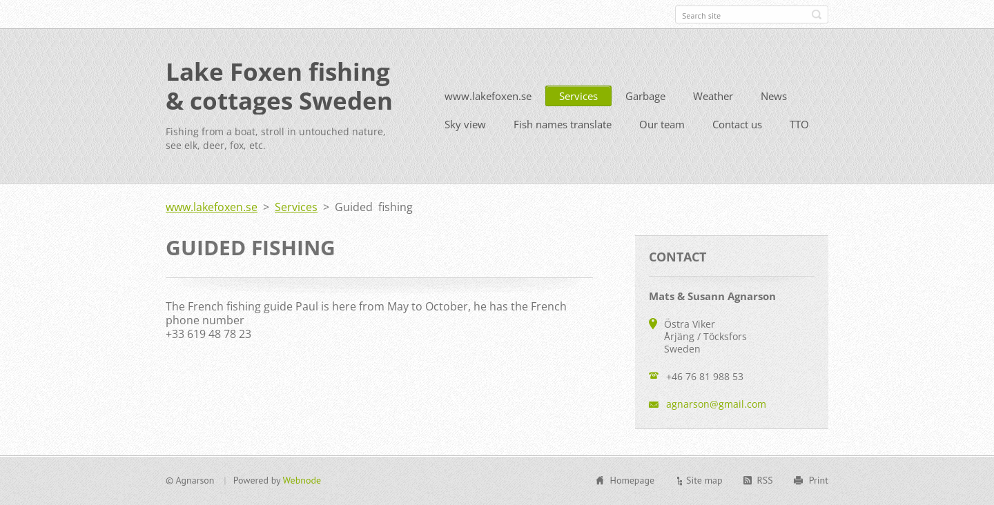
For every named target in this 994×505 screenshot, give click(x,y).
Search (816, 14)
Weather (713, 96)
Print (818, 480)
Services (578, 96)
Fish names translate (563, 124)
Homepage (632, 480)
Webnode (302, 480)
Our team (662, 124)
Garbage (645, 96)
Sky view (465, 124)
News (774, 96)
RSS (765, 480)
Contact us (737, 124)
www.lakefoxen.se (488, 96)
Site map (704, 480)
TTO (799, 124)
